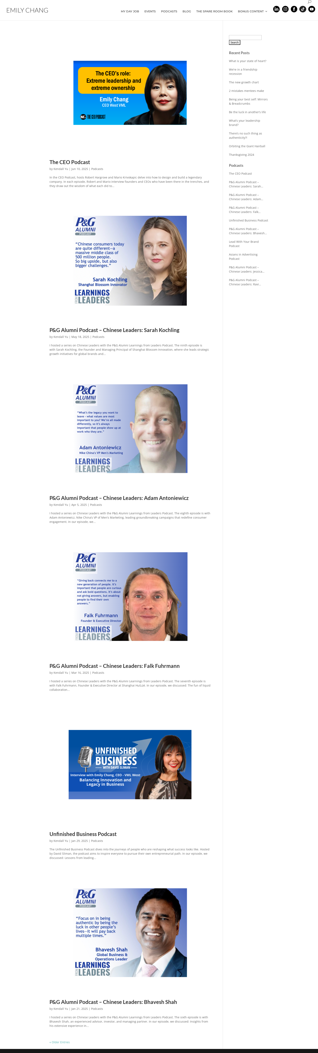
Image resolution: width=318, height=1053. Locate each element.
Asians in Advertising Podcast (243, 257)
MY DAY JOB (130, 11)
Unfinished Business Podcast (83, 834)
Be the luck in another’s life (247, 112)
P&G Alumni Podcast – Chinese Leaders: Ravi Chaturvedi (244, 282)
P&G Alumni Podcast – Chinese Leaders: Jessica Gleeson (245, 269)
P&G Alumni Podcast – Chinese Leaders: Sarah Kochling (114, 330)
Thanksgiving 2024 (241, 155)
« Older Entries (59, 1042)
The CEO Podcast (69, 162)
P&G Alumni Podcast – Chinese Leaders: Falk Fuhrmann (114, 666)
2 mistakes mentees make (246, 91)
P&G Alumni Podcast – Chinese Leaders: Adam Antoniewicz (119, 498)
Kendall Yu (61, 169)
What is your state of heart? (247, 61)
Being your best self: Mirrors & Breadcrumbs (248, 101)
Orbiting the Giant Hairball (247, 146)
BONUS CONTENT (251, 11)
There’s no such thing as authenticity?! (245, 135)
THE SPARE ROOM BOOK (214, 11)
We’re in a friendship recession (243, 72)
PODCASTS (169, 11)
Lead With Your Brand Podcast (244, 244)
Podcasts (97, 169)
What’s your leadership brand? (244, 123)
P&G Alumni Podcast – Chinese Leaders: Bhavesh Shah (113, 1002)
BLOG (187, 11)
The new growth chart (244, 82)
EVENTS (150, 11)
